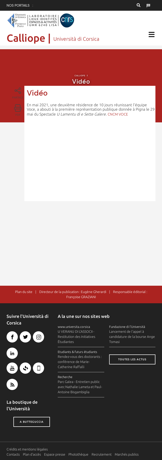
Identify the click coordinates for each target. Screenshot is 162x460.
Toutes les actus (132, 359)
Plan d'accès (32, 454)
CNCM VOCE (118, 114)
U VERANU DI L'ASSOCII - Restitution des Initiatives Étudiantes (76, 337)
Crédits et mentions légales (27, 449)
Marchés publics (127, 454)
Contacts (13, 454)
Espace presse (54, 454)
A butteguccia (32, 422)
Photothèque (78, 454)
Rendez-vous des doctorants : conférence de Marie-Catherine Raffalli (80, 362)
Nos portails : (20, 5)
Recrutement (102, 454)
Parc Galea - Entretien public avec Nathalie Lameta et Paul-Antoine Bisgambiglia (80, 387)
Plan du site (23, 292)
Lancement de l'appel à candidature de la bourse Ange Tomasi (132, 337)
